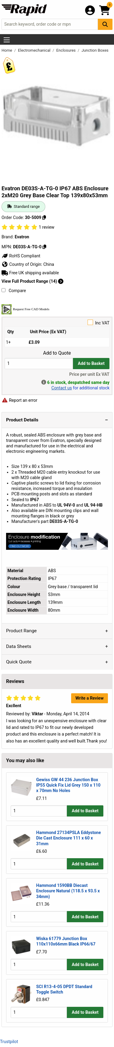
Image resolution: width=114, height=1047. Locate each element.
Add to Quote (57, 353)
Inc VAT (57, 322)
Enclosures (66, 50)
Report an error (19, 400)
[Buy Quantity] (39, 363)
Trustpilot (9, 1041)
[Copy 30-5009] (44, 217)
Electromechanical (34, 50)
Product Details (22, 420)
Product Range (21, 630)
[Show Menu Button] (7, 39)
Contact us (61, 387)
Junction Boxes (95, 50)
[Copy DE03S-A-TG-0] (44, 247)
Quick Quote (19, 662)
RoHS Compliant (21, 255)
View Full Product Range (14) (33, 281)
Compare (14, 290)
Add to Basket (91, 363)
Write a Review (89, 698)
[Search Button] (105, 24)
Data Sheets (18, 646)
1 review (46, 227)
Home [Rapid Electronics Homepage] (7, 50)
